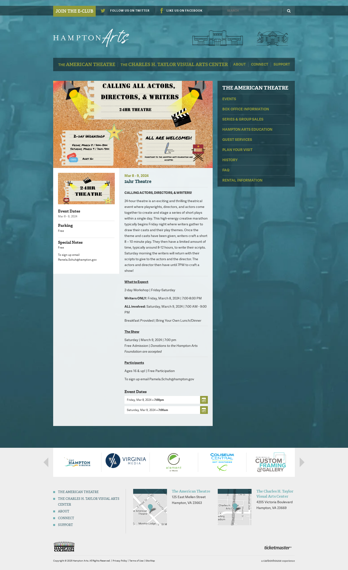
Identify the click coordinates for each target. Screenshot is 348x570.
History (230, 160)
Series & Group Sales (242, 119)
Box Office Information (245, 109)
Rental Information (242, 180)
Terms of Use (136, 560)
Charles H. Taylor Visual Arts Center (272, 38)
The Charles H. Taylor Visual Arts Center (274, 494)
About (239, 64)
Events (229, 99)
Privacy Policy (120, 560)
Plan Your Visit (237, 149)
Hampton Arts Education (247, 129)
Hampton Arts (96, 38)
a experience (278, 560)
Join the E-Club (74, 11)
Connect (259, 64)
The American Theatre (217, 38)
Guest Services (237, 139)
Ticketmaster (278, 547)
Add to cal (204, 400)
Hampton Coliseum (64, 546)
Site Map (150, 560)
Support (282, 64)
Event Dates (69, 211)
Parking (65, 225)
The (86, 64)
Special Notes (70, 242)
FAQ (225, 170)
